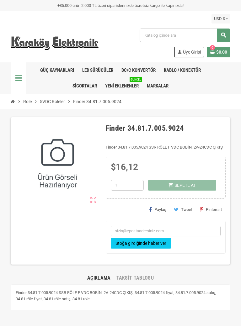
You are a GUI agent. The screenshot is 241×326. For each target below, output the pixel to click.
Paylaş (157, 209)
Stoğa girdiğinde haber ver (140, 243)
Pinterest (211, 209)
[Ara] (185, 35)
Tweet (183, 209)
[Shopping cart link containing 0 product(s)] (218, 52)
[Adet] (127, 185)
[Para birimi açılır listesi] (221, 19)
